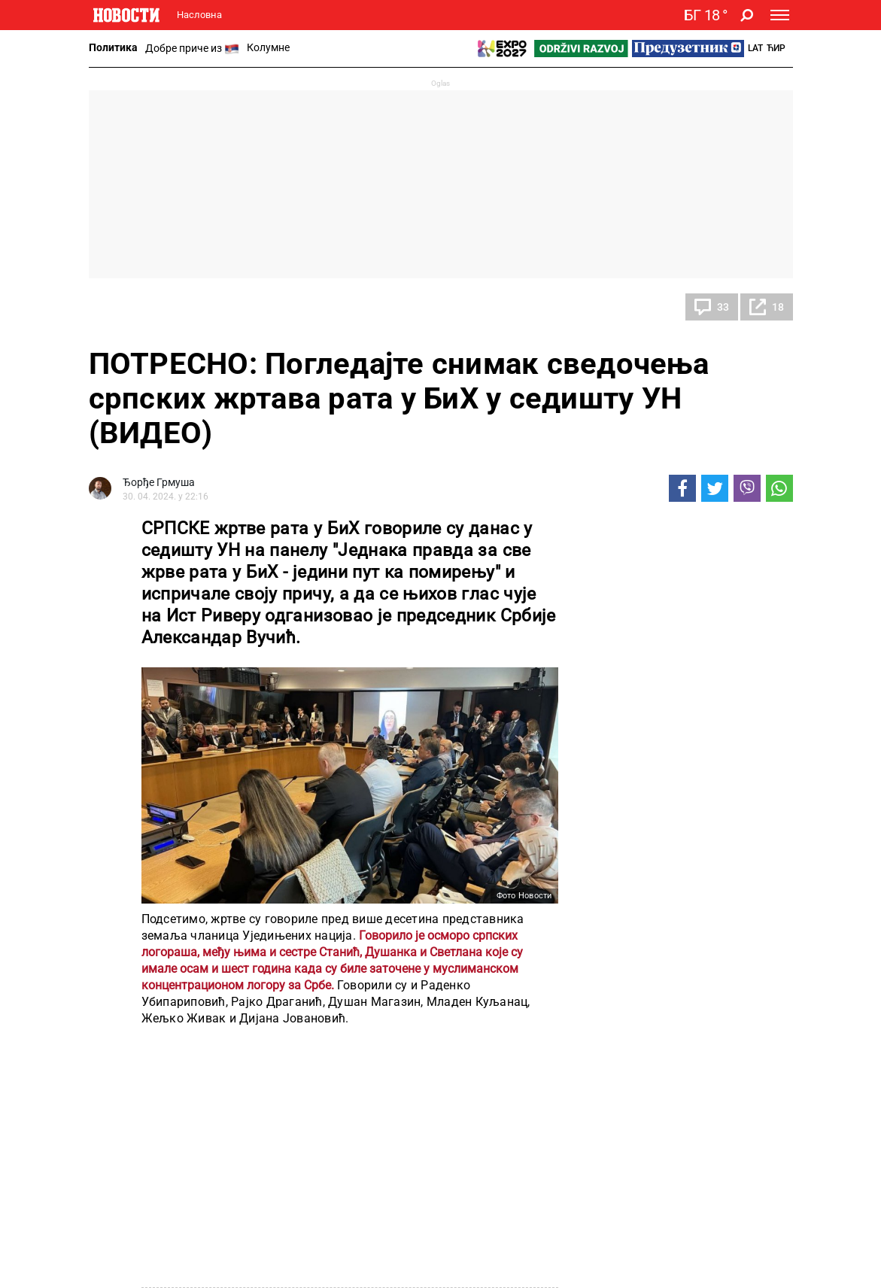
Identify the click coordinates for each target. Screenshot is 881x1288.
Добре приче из (192, 48)
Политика (113, 47)
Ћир (776, 48)
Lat (755, 48)
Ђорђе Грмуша (159, 482)
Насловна (199, 14)
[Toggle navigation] (780, 15)
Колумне (268, 47)
